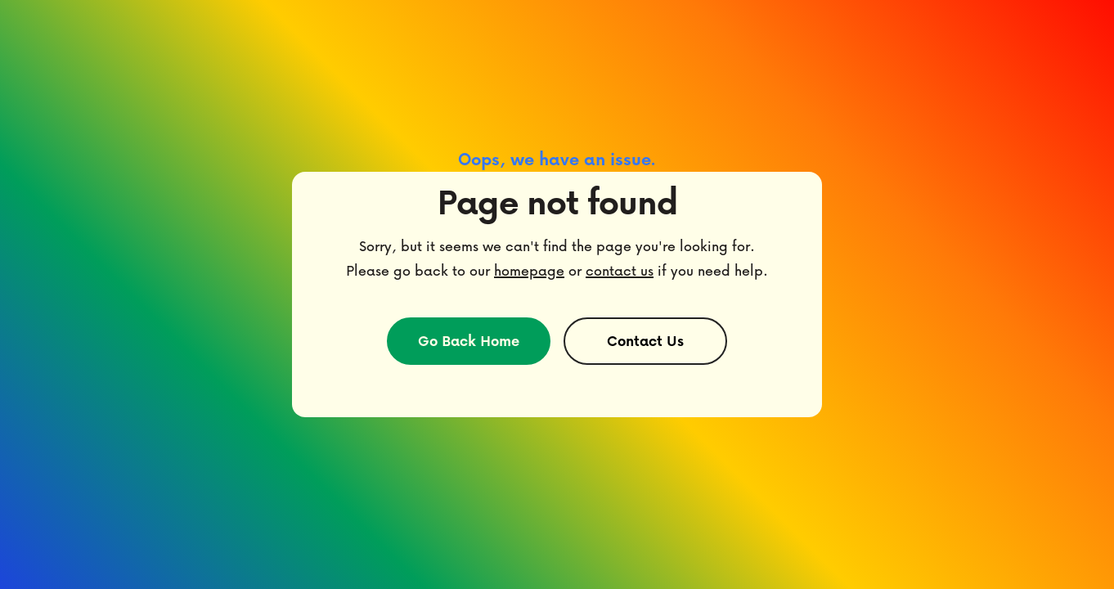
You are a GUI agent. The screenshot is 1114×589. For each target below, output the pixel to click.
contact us (620, 270)
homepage (529, 270)
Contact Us (645, 341)
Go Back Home (468, 341)
